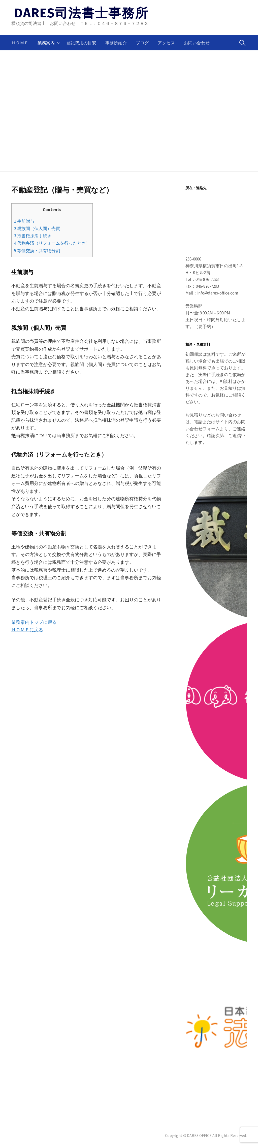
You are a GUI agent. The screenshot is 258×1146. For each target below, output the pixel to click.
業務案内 (46, 43)
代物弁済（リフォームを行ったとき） (52, 243)
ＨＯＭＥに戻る (27, 630)
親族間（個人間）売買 (37, 228)
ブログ (142, 43)
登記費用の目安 (81, 43)
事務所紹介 (116, 43)
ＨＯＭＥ (19, 43)
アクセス (166, 43)
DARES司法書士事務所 (81, 13)
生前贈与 (24, 221)
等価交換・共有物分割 (37, 250)
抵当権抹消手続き (32, 236)
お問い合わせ (197, 43)
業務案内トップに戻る (34, 622)
